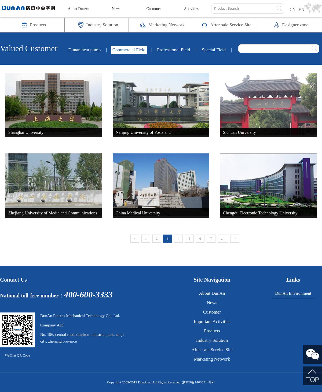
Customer (153, 9)
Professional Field (173, 49)
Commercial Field (128, 49)
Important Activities (212, 321)
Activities (191, 9)
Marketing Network (212, 359)
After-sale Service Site (212, 349)
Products (212, 330)
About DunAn (78, 9)
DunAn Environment (293, 293)
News (116, 9)
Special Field (214, 49)
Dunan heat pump (84, 49)
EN (301, 9)
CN (292, 9)
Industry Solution (212, 340)
